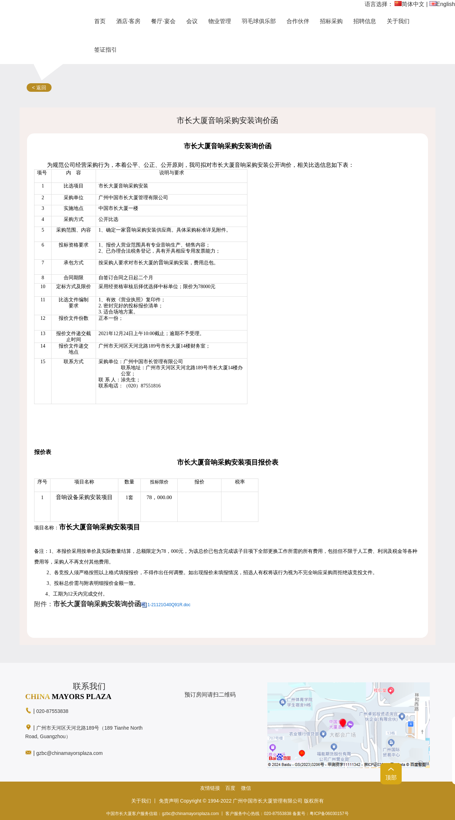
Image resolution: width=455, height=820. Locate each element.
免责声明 (169, 801)
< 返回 (39, 87)
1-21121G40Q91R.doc (169, 604)
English (442, 4)
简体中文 (409, 4)
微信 (246, 788)
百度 (230, 788)
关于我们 (141, 801)
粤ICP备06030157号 (329, 813)
